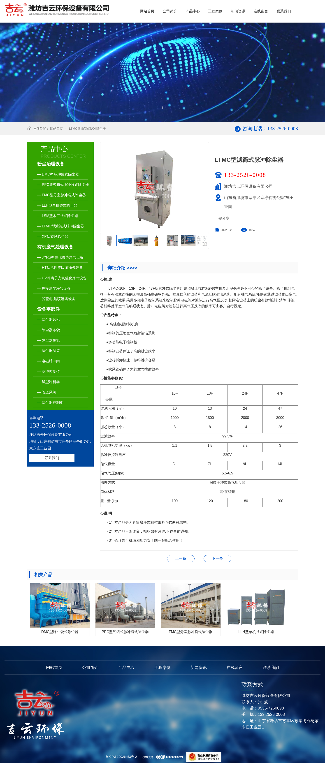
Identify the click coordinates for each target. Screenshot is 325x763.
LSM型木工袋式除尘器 (217, 558)
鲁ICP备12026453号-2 (121, 756)
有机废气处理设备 (55, 246)
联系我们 (52, 458)
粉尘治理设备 (50, 163)
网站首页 (56, 128)
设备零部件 (48, 309)
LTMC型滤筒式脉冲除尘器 (87, 128)
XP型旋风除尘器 (180, 558)
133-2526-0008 (245, 175)
